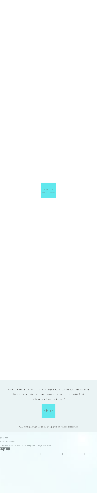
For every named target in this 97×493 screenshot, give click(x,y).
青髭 (77, 352)
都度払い (6, 202)
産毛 (83, 352)
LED (60, 352)
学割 (66, 352)
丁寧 (30, 352)
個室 (48, 352)
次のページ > (87, 211)
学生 (8, 262)
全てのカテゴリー (14, 249)
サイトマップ (59, 399)
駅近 (54, 352)
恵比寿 (17, 352)
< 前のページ (10, 211)
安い (8, 258)
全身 (8, 276)
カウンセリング (11, 358)
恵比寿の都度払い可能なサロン (17, 198)
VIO (72, 352)
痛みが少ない (39, 352)
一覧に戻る (48, 211)
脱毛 (24, 352)
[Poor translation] (7, 449)
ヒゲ (8, 267)
